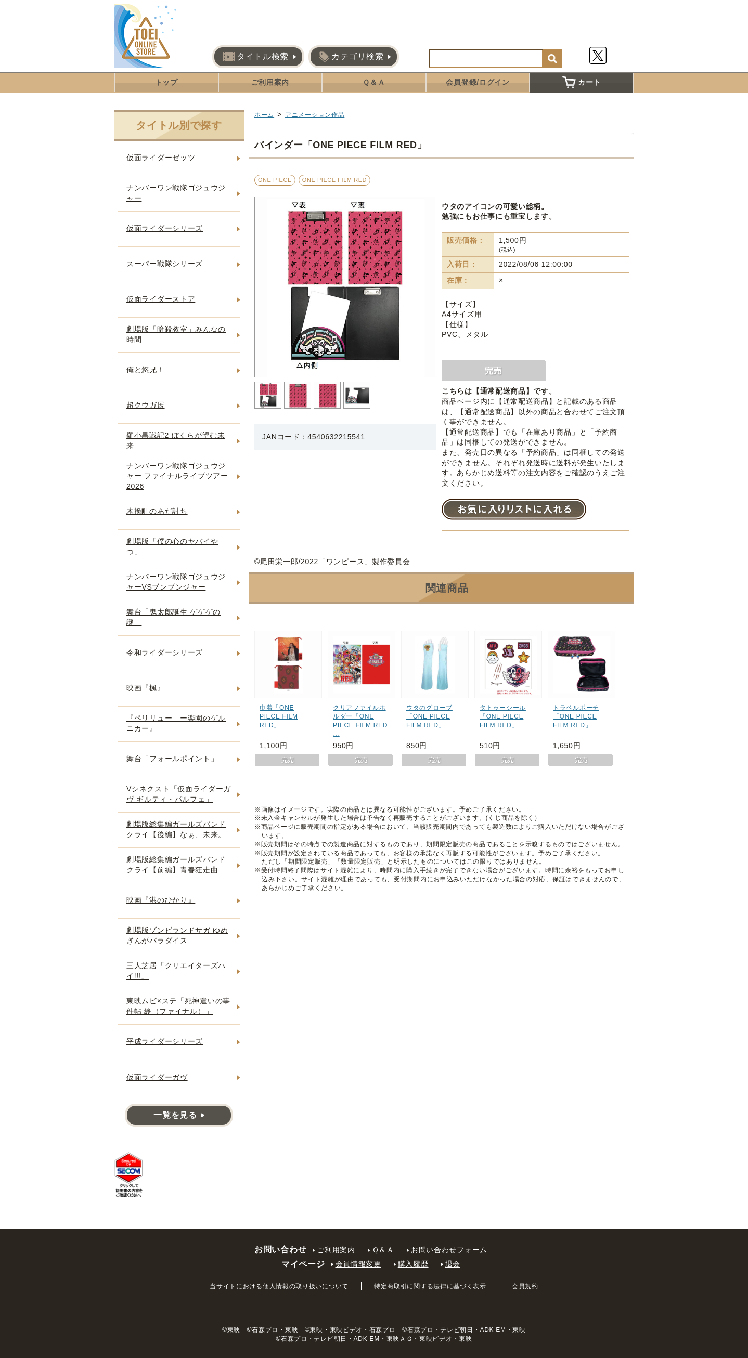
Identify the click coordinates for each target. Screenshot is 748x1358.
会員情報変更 (358, 1264)
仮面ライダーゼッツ (160, 157)
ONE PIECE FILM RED (334, 180)
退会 (452, 1264)
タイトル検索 (256, 56)
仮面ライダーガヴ (157, 1077)
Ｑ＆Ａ (374, 82)
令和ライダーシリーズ (164, 652)
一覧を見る (175, 1115)
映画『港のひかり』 (160, 900)
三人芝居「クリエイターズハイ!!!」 (176, 970)
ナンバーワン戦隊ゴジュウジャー (176, 193)
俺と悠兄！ (145, 369)
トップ (166, 82)
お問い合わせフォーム (449, 1250)
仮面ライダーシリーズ (164, 228)
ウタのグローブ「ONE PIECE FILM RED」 (429, 716)
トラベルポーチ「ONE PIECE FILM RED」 (576, 716)
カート (581, 82)
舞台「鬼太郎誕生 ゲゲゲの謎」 (173, 617)
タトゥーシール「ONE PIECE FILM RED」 (503, 716)
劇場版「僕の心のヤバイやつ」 (172, 546)
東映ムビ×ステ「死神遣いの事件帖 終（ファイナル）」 (178, 1006)
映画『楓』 (145, 688)
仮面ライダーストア (160, 299)
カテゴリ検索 (351, 56)
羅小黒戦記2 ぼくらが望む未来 (175, 440)
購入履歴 (413, 1264)
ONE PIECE (275, 180)
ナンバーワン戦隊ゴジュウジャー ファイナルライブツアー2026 (177, 476)
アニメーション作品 (314, 115)
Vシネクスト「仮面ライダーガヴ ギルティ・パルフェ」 (178, 794)
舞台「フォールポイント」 (172, 758)
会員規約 (525, 1286)
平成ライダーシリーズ (164, 1041)
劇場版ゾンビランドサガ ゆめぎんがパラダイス (177, 935)
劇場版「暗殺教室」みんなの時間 (176, 334)
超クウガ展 (145, 405)
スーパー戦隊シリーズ (164, 263)
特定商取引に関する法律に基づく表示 (430, 1286)
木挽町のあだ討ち (157, 511)
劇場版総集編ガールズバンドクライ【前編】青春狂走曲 (176, 864)
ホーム (264, 115)
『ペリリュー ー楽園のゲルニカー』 (176, 723)
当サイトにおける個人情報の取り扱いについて (279, 1286)
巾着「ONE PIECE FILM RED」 (279, 716)
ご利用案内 (270, 82)
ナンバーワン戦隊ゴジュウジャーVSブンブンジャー (176, 581)
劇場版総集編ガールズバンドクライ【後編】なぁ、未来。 (176, 829)
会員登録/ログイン (477, 82)
